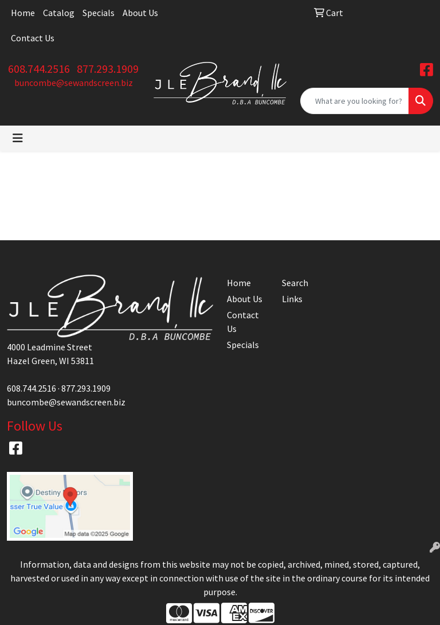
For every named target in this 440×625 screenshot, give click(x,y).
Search (295, 282)
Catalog (58, 12)
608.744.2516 (39, 68)
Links (292, 298)
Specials (98, 12)
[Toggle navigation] (18, 138)
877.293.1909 (108, 68)
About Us (140, 12)
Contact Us (32, 38)
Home (23, 12)
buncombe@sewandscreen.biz (73, 82)
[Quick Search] (354, 101)
